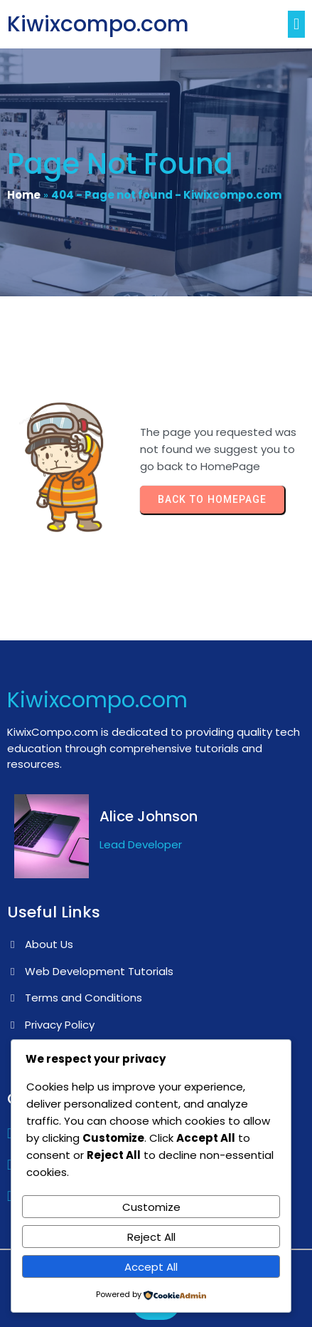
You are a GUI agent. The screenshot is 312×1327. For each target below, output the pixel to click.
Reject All (151, 1236)
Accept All (151, 1266)
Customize (151, 1206)
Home (24, 194)
